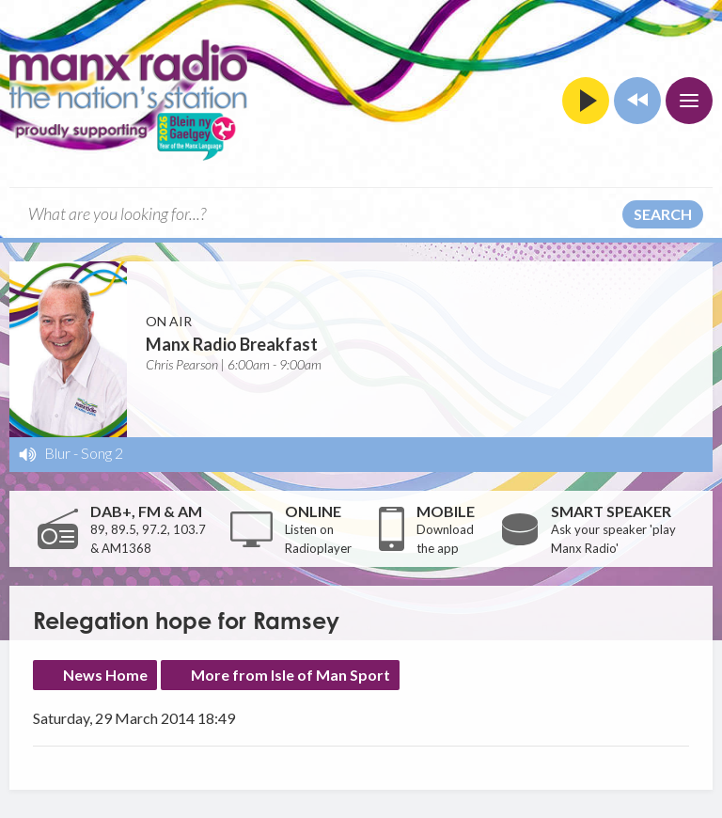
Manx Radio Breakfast (232, 344)
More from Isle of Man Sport (290, 675)
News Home (105, 675)
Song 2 (102, 453)
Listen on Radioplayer (318, 539)
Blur (57, 453)
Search (663, 214)
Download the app (445, 539)
